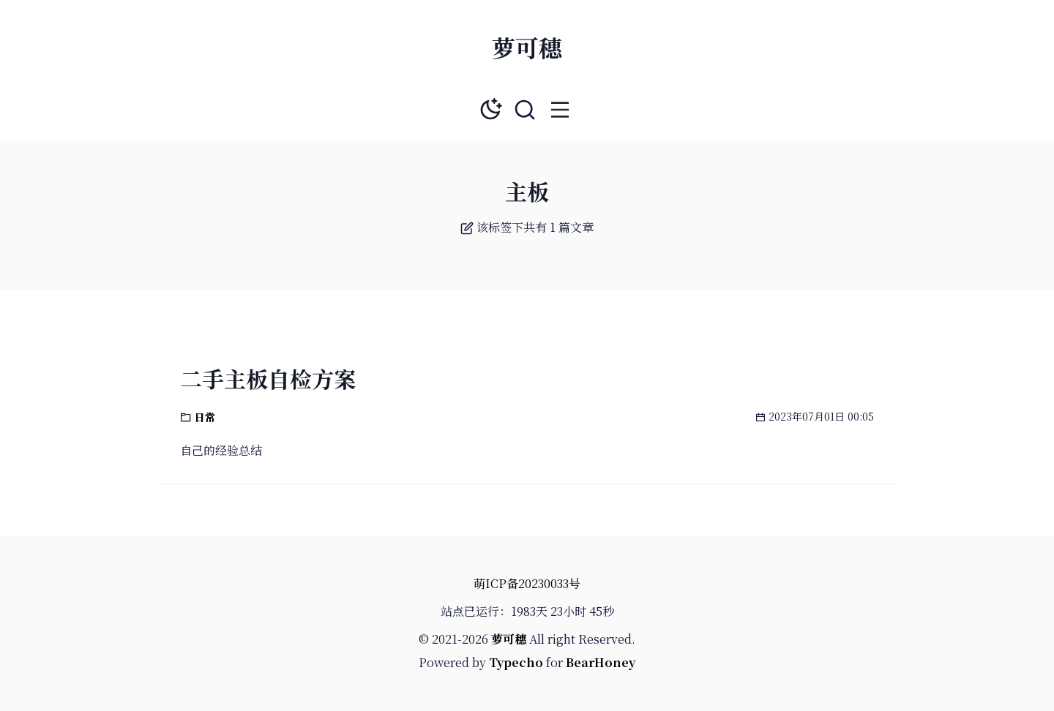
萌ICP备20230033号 (527, 583)
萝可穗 (527, 47)
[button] (560, 109)
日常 (205, 417)
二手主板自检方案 (268, 378)
